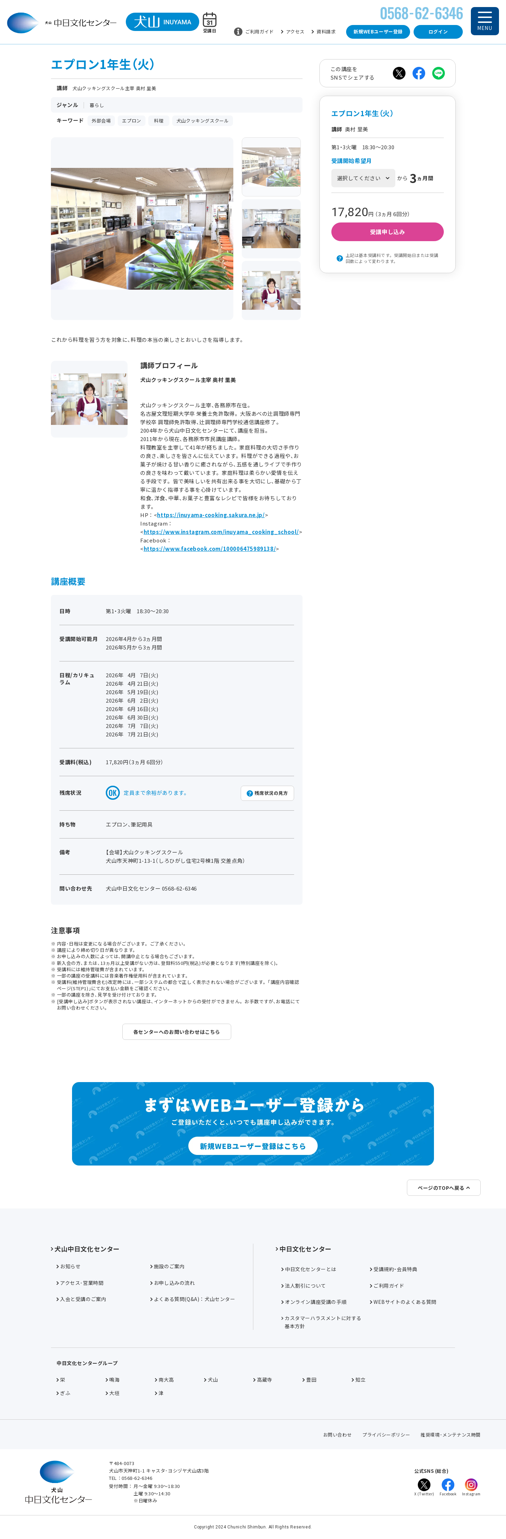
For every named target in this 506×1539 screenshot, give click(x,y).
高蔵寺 (262, 1379)
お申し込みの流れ (172, 1282)
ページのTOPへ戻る (444, 1187)
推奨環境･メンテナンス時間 (451, 1434)
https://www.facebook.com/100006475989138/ (210, 548)
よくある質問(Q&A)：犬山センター (192, 1298)
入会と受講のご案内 (81, 1298)
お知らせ (68, 1266)
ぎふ (63, 1392)
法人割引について (303, 1285)
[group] (271, 166)
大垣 (112, 1392)
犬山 (211, 1379)
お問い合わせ (337, 1434)
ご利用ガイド (254, 31)
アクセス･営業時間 (80, 1282)
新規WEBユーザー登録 (378, 31)
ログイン (438, 31)
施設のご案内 (167, 1266)
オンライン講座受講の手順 (313, 1301)
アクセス (293, 31)
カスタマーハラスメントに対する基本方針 (321, 1321)
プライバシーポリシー (386, 1434)
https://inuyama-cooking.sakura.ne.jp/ (211, 515)
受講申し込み (387, 231)
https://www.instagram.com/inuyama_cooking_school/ (221, 531)
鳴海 (112, 1379)
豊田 (309, 1379)
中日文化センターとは (308, 1269)
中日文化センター (304, 1248)
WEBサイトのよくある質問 (403, 1301)
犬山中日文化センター (85, 1248)
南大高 (164, 1379)
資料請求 (324, 31)
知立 (358, 1379)
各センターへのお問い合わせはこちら (176, 1031)
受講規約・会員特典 (393, 1269)
